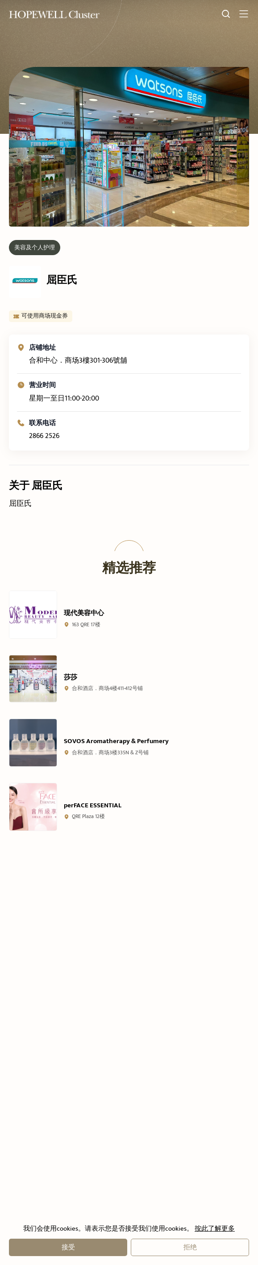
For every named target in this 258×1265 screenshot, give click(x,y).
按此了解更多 (214, 1228)
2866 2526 (44, 445)
